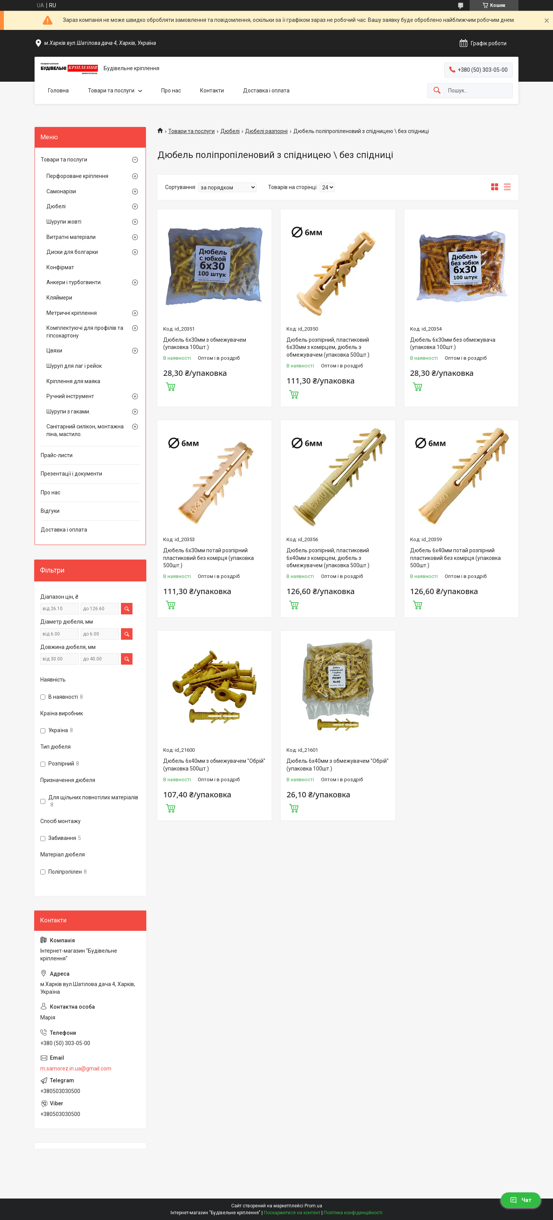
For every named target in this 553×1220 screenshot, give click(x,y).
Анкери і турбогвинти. (74, 282)
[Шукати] (437, 91)
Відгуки (50, 511)
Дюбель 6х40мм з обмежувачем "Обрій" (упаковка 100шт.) (337, 765)
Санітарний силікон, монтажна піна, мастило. (85, 430)
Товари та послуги (111, 90)
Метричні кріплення (71, 313)
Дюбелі (230, 131)
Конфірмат (60, 267)
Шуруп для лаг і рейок (74, 366)
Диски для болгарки (72, 252)
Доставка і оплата (266, 90)
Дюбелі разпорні (266, 131)
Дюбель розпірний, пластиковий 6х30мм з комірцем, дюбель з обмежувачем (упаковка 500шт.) (327, 347)
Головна (58, 90)
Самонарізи (61, 191)
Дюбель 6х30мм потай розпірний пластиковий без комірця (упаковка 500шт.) (208, 557)
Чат (520, 1200)
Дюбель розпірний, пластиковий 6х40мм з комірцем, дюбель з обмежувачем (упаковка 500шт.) (327, 557)
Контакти (212, 90)
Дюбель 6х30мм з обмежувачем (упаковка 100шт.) (204, 344)
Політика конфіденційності (353, 1212)
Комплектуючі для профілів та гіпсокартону (84, 332)
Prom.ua (313, 1205)
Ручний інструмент (70, 396)
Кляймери (59, 298)
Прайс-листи (57, 455)
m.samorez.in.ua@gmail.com (75, 1068)
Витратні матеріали (71, 237)
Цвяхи (54, 350)
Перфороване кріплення (77, 176)
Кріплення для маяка (73, 381)
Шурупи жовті (63, 222)
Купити (170, 386)
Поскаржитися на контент (292, 1212)
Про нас (171, 90)
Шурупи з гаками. (68, 411)
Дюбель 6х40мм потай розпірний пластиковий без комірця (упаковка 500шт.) (455, 557)
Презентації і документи (71, 474)
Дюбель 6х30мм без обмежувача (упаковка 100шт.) (452, 344)
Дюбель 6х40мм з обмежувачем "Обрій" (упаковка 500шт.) (214, 765)
